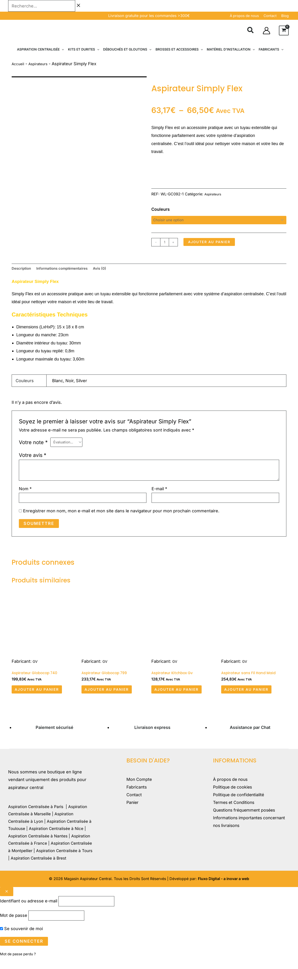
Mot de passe (13, 926)
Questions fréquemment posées (245, 819)
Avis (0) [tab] (116, 271)
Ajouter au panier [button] (42, 696)
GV (35, 666)
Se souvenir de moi (21, 940)
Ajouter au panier (216, 243)
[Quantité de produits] (165, 243)
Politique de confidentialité (239, 803)
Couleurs (160, 209)
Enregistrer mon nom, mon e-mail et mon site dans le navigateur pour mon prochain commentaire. (121, 516)
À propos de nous (244, 16)
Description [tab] (23, 271)
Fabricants (136, 795)
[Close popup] (6, 900)
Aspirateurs (41, 63)
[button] (250, 31)
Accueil (19, 63)
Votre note (33, 446)
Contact (134, 803)
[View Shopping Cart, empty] (284, 30)
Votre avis (32, 459)
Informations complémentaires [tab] (71, 271)
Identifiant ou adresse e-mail (28, 910)
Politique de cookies (233, 795)
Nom (25, 492)
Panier (132, 811)
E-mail (159, 492)
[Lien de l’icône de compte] (266, 31)
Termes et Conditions (234, 811)
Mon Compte (139, 788)
